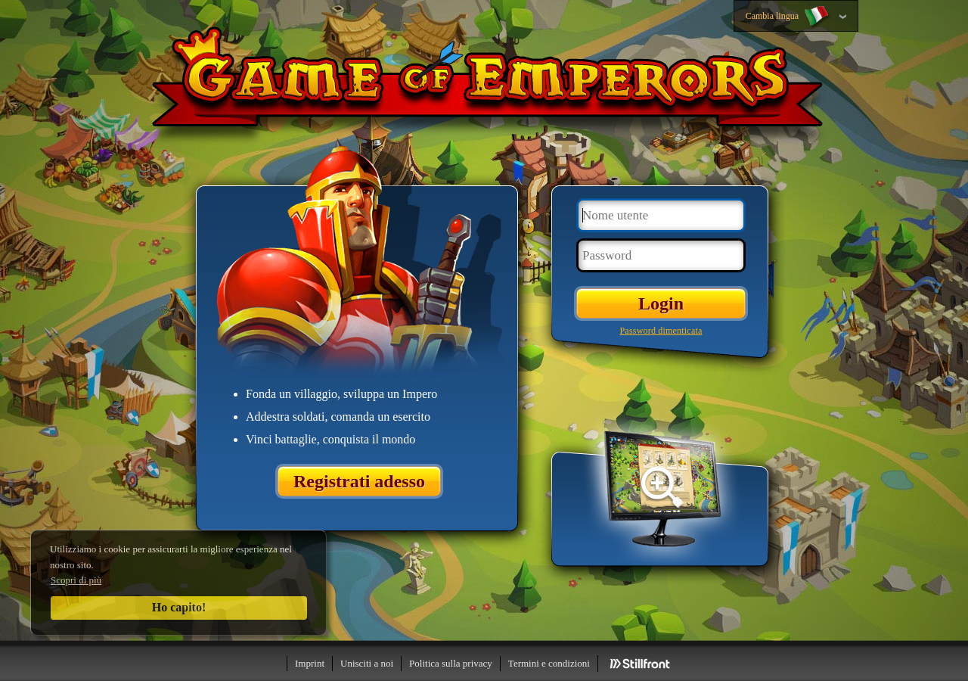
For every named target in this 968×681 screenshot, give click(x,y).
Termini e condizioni (549, 663)
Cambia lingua (788, 17)
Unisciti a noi (366, 663)
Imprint (309, 663)
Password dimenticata (661, 330)
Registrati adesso (359, 481)
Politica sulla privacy (450, 663)
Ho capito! (179, 607)
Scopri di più (76, 580)
